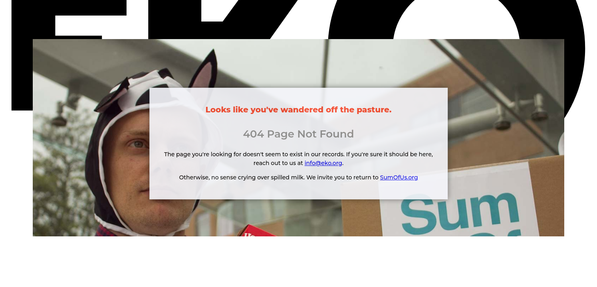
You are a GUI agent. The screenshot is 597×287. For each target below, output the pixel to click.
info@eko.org (323, 163)
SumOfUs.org (399, 177)
